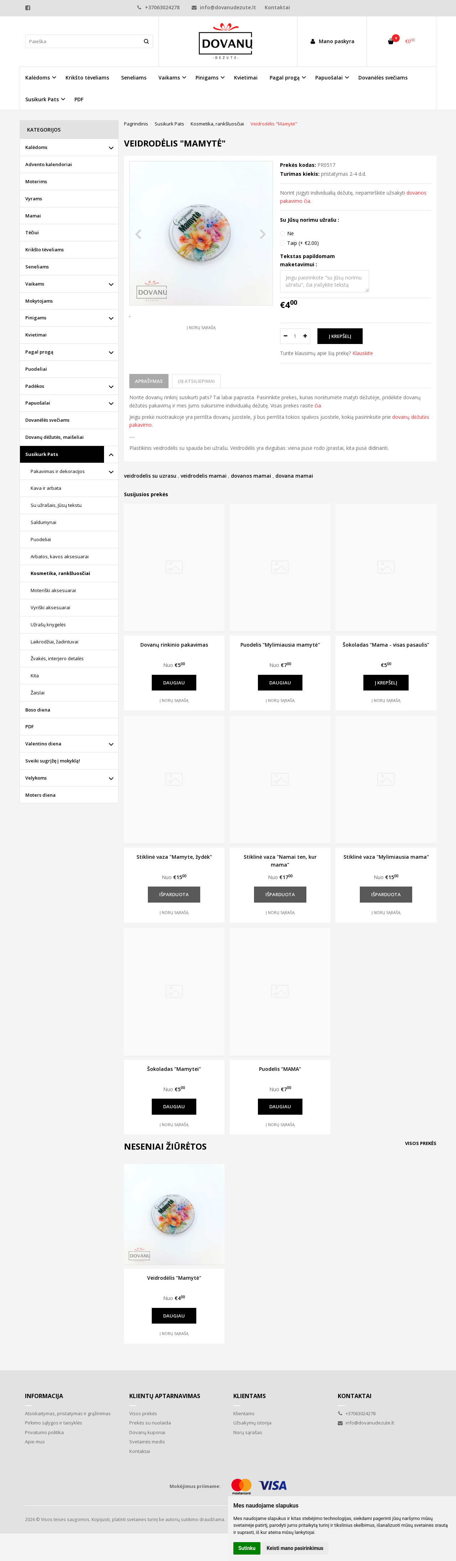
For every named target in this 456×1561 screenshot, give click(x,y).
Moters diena (40, 795)
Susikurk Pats (41, 454)
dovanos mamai (251, 475)
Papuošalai (37, 403)
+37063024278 (158, 7)
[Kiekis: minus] (285, 336)
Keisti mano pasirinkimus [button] (295, 1548)
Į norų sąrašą (201, 354)
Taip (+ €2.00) (303, 243)
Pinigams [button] (207, 77)
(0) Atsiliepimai (196, 381)
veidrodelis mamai (204, 475)
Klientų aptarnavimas (164, 1396)
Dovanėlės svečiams (383, 77)
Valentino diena (43, 743)
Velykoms (36, 778)
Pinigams (35, 317)
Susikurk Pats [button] (42, 99)
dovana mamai (294, 475)
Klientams (249, 1396)
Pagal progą (39, 352)
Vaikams (34, 284)
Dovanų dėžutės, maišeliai (54, 437)
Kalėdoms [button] (37, 77)
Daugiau (174, 682)
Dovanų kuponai (147, 1432)
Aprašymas (149, 381)
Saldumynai (43, 522)
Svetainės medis (147, 1441)
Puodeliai (36, 369)
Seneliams (133, 77)
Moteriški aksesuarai (53, 590)
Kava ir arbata (46, 488)
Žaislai (38, 692)
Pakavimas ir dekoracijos (58, 471)
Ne (290, 233)
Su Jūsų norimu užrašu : (309, 219)
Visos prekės (420, 1143)
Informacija (44, 1396)
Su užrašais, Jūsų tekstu (56, 505)
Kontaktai (277, 7)
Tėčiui (32, 232)
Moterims (36, 181)
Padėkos (34, 386)
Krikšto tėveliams (87, 77)
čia (318, 405)
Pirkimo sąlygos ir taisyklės (53, 1422)
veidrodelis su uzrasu (150, 475)
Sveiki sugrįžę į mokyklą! (52, 761)
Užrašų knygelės (48, 624)
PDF (78, 99)
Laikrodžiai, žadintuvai (54, 641)
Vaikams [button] (169, 77)
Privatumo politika (44, 1432)
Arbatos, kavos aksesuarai (60, 556)
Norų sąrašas (247, 1432)
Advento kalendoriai (48, 164)
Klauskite (362, 353)
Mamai (33, 215)
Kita (35, 675)
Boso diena (37, 710)
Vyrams (33, 198)
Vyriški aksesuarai (50, 607)
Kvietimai (246, 77)
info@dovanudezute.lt (224, 7)
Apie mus (35, 1441)
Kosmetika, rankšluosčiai (60, 573)
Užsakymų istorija (252, 1422)
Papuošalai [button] (329, 77)
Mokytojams (39, 301)
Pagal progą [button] (285, 77)
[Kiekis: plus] (305, 336)
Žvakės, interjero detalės (57, 658)
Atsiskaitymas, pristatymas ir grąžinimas (68, 1413)
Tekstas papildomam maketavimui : (307, 260)
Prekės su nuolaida (150, 1422)
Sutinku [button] (246, 1548)
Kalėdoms (36, 147)
